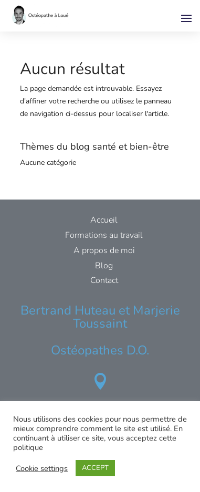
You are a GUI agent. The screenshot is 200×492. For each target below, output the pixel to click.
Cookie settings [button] (42, 468)
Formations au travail (104, 235)
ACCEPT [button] (95, 468)
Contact (104, 280)
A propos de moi (104, 250)
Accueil (104, 220)
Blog (104, 265)
